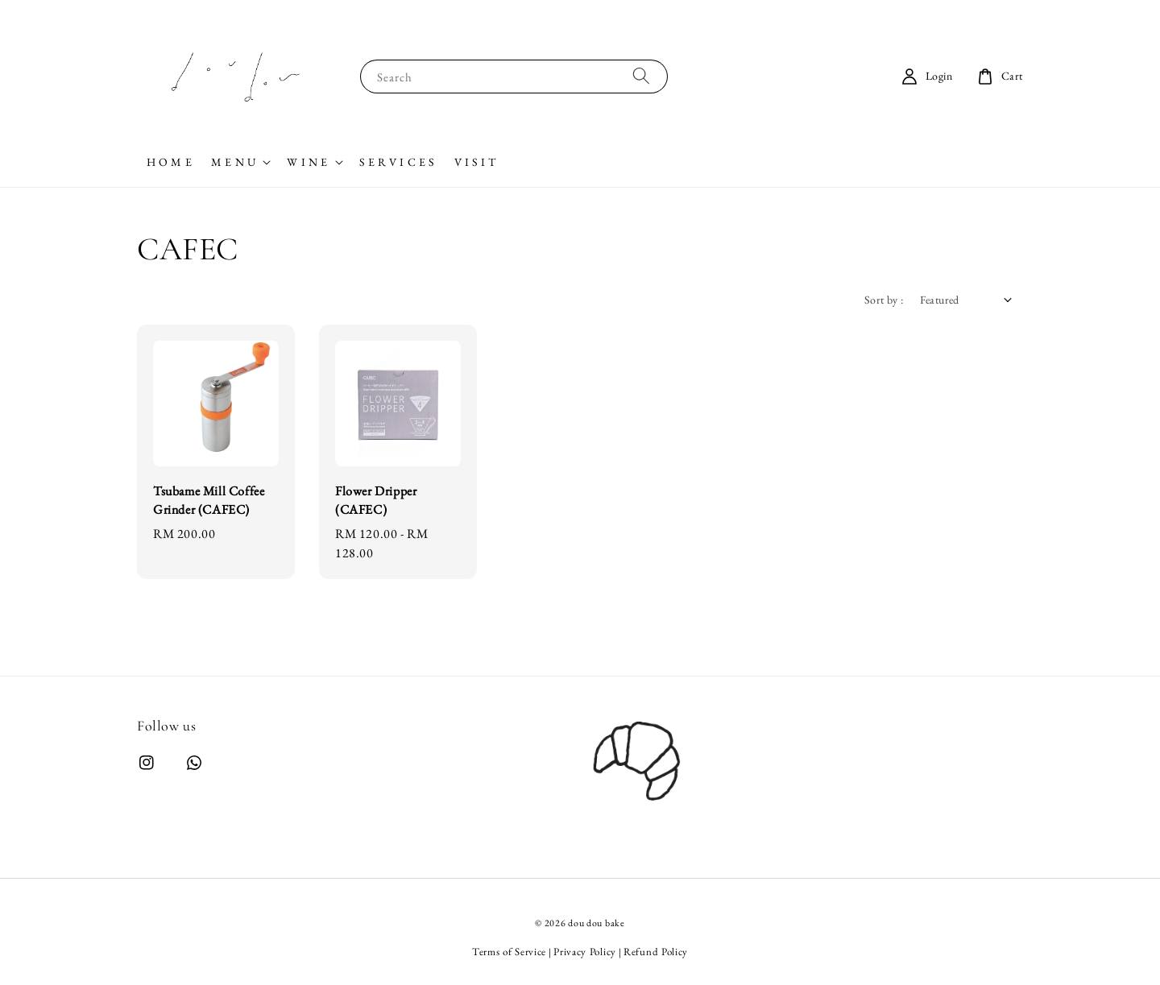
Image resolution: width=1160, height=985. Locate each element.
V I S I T (475, 162)
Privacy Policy (584, 951)
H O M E (169, 162)
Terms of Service (509, 951)
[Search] (641, 76)
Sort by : (884, 299)
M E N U (233, 162)
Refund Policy (656, 951)
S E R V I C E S (397, 162)
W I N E (307, 162)
